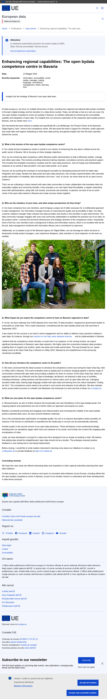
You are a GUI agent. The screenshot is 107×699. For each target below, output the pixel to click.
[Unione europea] (10, 8)
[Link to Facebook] (21, 533)
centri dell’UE (30, 648)
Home (4, 29)
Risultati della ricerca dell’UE (14, 599)
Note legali (6, 545)
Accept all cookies (88, 683)
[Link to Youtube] (61, 533)
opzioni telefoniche (18, 642)
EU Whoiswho (8, 602)
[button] (102, 8)
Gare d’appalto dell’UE (12, 595)
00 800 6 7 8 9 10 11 (29, 639)
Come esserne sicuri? (47, 2)
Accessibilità (7, 553)
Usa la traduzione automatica (23, 51)
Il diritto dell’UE (8, 591)
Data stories (31, 29)
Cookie (5, 549)
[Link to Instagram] (48, 533)
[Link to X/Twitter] (7, 533)
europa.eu (22, 624)
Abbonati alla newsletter (12, 520)
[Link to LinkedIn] (34, 533)
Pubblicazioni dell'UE (11, 606)
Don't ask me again (86, 667)
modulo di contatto (29, 645)
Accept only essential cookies (82, 693)
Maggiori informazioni (23, 686)
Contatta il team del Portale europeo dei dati (21, 516)
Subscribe (86, 660)
